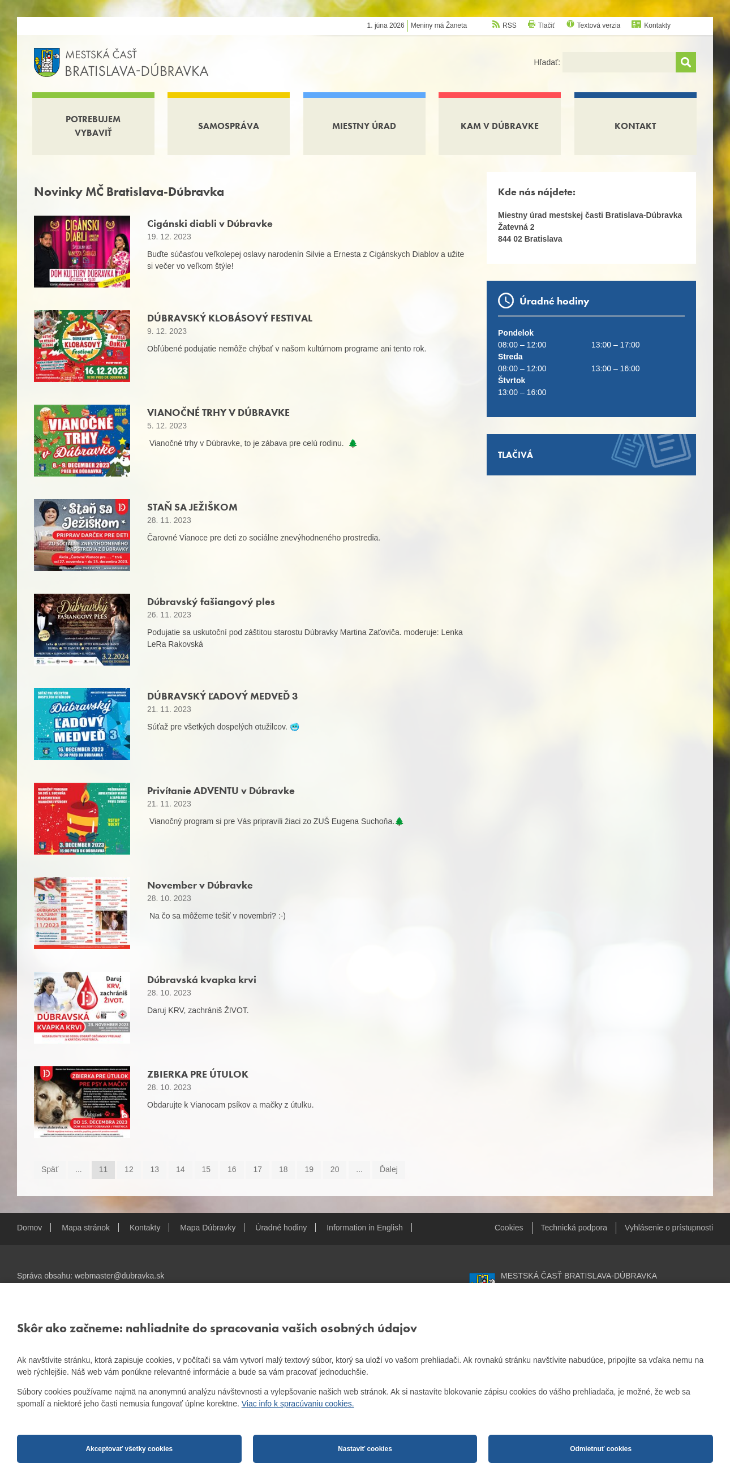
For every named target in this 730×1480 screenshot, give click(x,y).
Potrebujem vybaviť (93, 126)
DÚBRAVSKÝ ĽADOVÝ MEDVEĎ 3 (222, 695)
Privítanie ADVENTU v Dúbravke (221, 790)
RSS (510, 25)
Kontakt (635, 126)
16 (232, 1169)
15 (206, 1169)
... (78, 1169)
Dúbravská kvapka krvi (201, 979)
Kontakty (657, 25)
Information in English (365, 1227)
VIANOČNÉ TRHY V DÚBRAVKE (218, 412)
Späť (49, 1169)
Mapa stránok (86, 1227)
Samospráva (228, 126)
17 (257, 1169)
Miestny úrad (364, 126)
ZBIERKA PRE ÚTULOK (197, 1073)
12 (129, 1169)
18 (283, 1169)
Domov (29, 1227)
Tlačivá (515, 455)
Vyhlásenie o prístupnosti (669, 1227)
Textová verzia (599, 25)
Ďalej (389, 1169)
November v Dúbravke (200, 884)
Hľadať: (548, 62)
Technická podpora (574, 1227)
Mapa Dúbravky (207, 1227)
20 (335, 1169)
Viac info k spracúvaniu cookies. (298, 1403)
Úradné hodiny (281, 1227)
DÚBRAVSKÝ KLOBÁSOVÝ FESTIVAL (229, 317)
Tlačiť (546, 25)
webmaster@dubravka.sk (119, 1275)
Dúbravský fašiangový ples (211, 601)
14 (180, 1169)
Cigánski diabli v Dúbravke (210, 223)
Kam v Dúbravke (500, 126)
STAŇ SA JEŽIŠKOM (192, 506)
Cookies (509, 1227)
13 (155, 1169)
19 (309, 1169)
